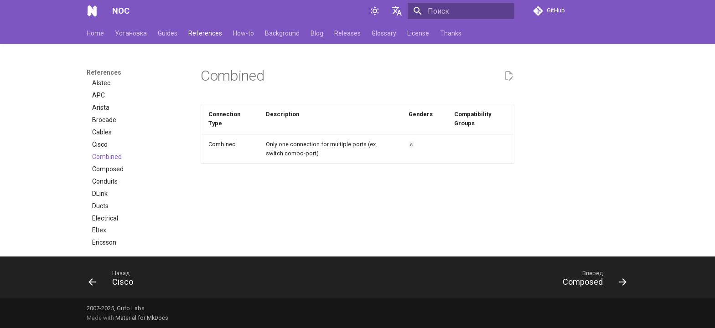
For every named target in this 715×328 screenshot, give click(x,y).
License (418, 33)
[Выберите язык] (397, 11)
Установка (131, 33)
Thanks (450, 33)
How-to (243, 33)
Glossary (384, 33)
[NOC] (92, 11)
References (205, 33)
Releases (347, 33)
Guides (167, 33)
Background (282, 33)
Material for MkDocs (141, 317)
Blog (317, 33)
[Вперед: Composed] (591, 280)
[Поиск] (461, 11)
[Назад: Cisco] (113, 280)
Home (95, 33)
